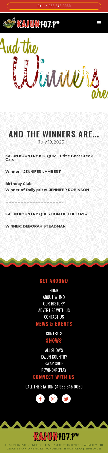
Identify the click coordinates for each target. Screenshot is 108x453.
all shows (54, 350)
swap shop (54, 363)
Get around (54, 281)
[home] (28, 22)
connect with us (54, 377)
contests (54, 333)
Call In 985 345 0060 (54, 5)
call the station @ (54, 386)
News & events (54, 324)
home (53, 290)
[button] (99, 22)
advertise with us (54, 310)
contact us (54, 317)
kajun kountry (54, 357)
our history (54, 303)
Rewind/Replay (53, 370)
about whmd (54, 297)
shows (54, 341)
